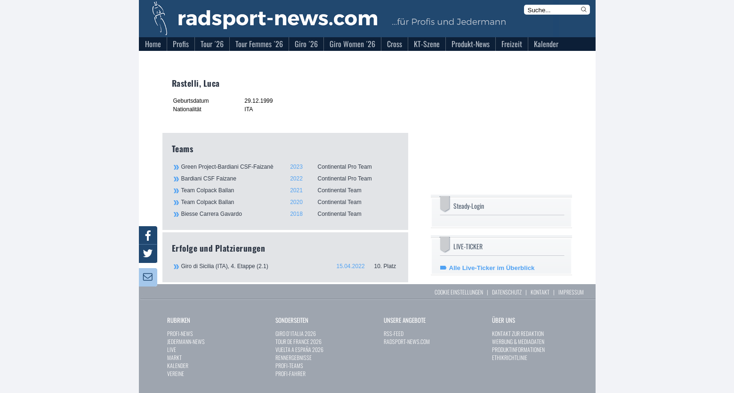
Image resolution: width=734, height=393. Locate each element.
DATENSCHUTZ (507, 292)
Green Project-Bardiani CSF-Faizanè (289, 167)
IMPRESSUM (571, 292)
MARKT (174, 357)
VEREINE (175, 373)
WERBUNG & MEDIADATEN (518, 341)
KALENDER (177, 365)
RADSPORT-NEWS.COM (407, 341)
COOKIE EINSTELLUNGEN (459, 292)
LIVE (171, 349)
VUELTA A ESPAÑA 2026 (299, 349)
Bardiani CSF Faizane (289, 178)
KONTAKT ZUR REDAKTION (518, 333)
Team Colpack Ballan (289, 190)
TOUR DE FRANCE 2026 (298, 341)
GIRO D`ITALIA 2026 (295, 333)
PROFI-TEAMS (289, 365)
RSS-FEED (393, 333)
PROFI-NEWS (180, 333)
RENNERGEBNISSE (293, 357)
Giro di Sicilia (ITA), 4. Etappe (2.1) (290, 266)
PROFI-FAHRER (290, 373)
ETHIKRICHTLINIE (509, 357)
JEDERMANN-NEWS (186, 341)
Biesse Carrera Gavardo (289, 214)
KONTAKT (540, 292)
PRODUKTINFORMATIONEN (518, 349)
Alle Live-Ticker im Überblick (492, 267)
